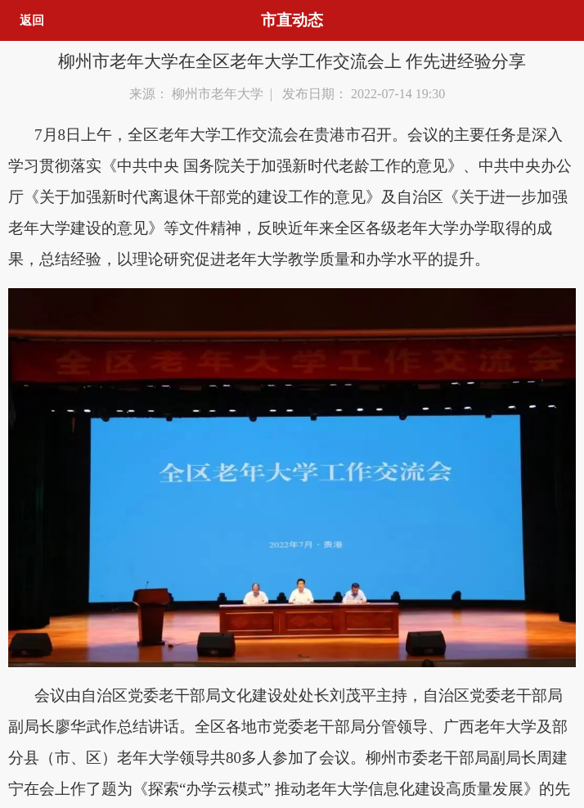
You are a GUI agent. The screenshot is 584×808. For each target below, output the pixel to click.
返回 (32, 20)
